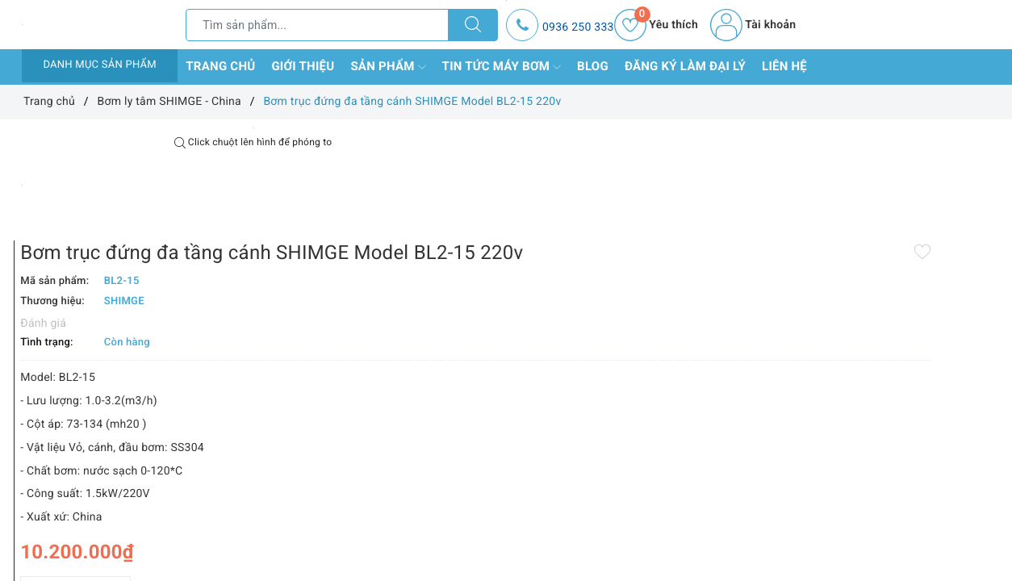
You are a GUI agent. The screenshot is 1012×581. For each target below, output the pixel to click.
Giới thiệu (302, 66)
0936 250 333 (578, 27)
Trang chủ (220, 66)
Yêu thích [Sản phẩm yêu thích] (656, 25)
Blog (592, 66)
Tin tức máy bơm (502, 67)
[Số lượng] (488, 505)
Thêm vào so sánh (480, 539)
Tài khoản (753, 25)
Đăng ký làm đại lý (685, 66)
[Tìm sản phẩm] (317, 25)
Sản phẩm (387, 67)
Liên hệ (784, 66)
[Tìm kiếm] (473, 25)
